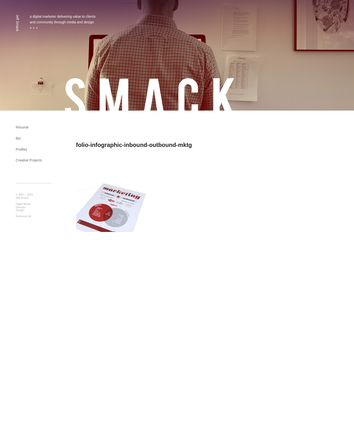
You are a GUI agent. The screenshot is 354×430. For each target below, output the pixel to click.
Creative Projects (29, 160)
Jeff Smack (17, 22)
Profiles (21, 149)
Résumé (22, 127)
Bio (18, 138)
